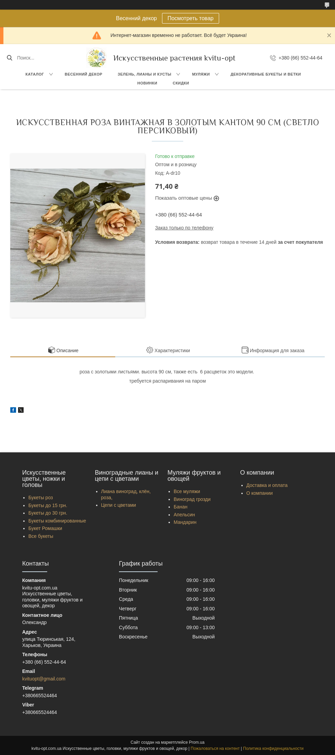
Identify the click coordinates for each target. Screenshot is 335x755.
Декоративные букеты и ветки (265, 74)
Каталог (35, 74)
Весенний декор (83, 74)
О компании (259, 493)
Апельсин (184, 514)
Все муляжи (187, 491)
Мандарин (185, 522)
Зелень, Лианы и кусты (144, 74)
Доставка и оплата (267, 485)
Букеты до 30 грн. (47, 513)
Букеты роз (40, 497)
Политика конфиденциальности (273, 748)
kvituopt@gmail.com (43, 678)
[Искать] (9, 58)
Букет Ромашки (45, 528)
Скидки (181, 83)
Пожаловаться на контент (215, 748)
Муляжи (201, 74)
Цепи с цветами (118, 505)
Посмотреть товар (191, 18)
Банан (180, 506)
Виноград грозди (192, 499)
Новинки (147, 83)
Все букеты (40, 536)
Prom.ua (196, 742)
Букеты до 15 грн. (47, 505)
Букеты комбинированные (57, 521)
